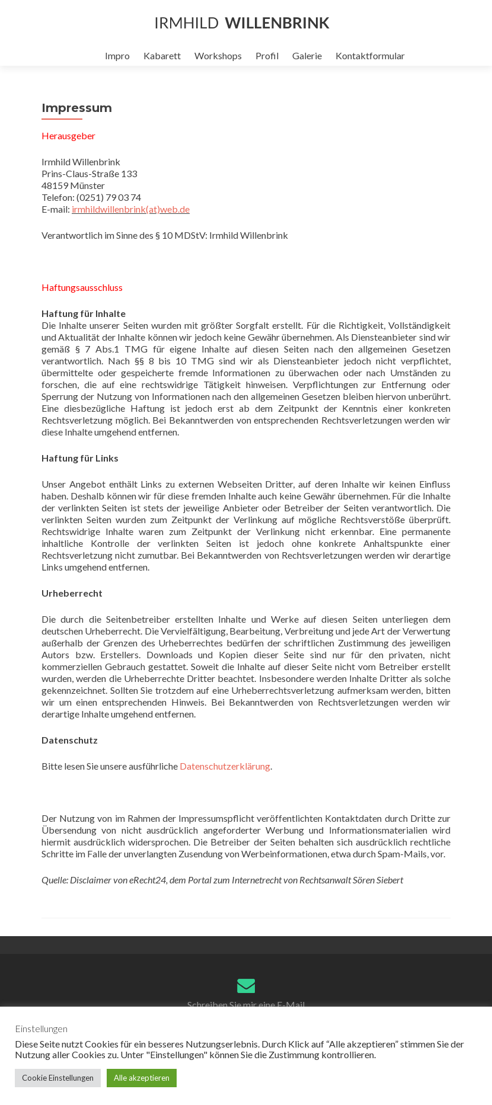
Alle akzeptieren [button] (142, 1077)
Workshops (218, 55)
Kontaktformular (370, 55)
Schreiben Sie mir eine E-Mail (246, 1004)
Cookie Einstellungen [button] (58, 1077)
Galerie (307, 55)
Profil (267, 55)
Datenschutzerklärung (225, 765)
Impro (117, 55)
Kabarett (162, 55)
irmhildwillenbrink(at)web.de (131, 208)
